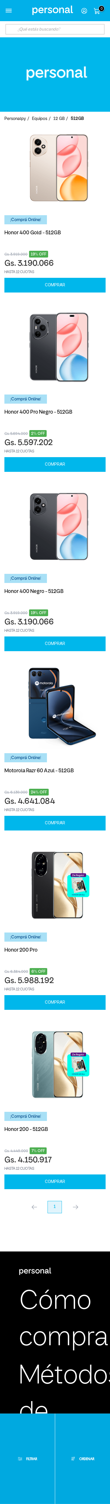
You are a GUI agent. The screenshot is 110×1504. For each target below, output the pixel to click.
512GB (77, 119)
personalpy (15, 119)
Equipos (39, 119)
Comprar (55, 285)
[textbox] (55, 29)
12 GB (59, 119)
